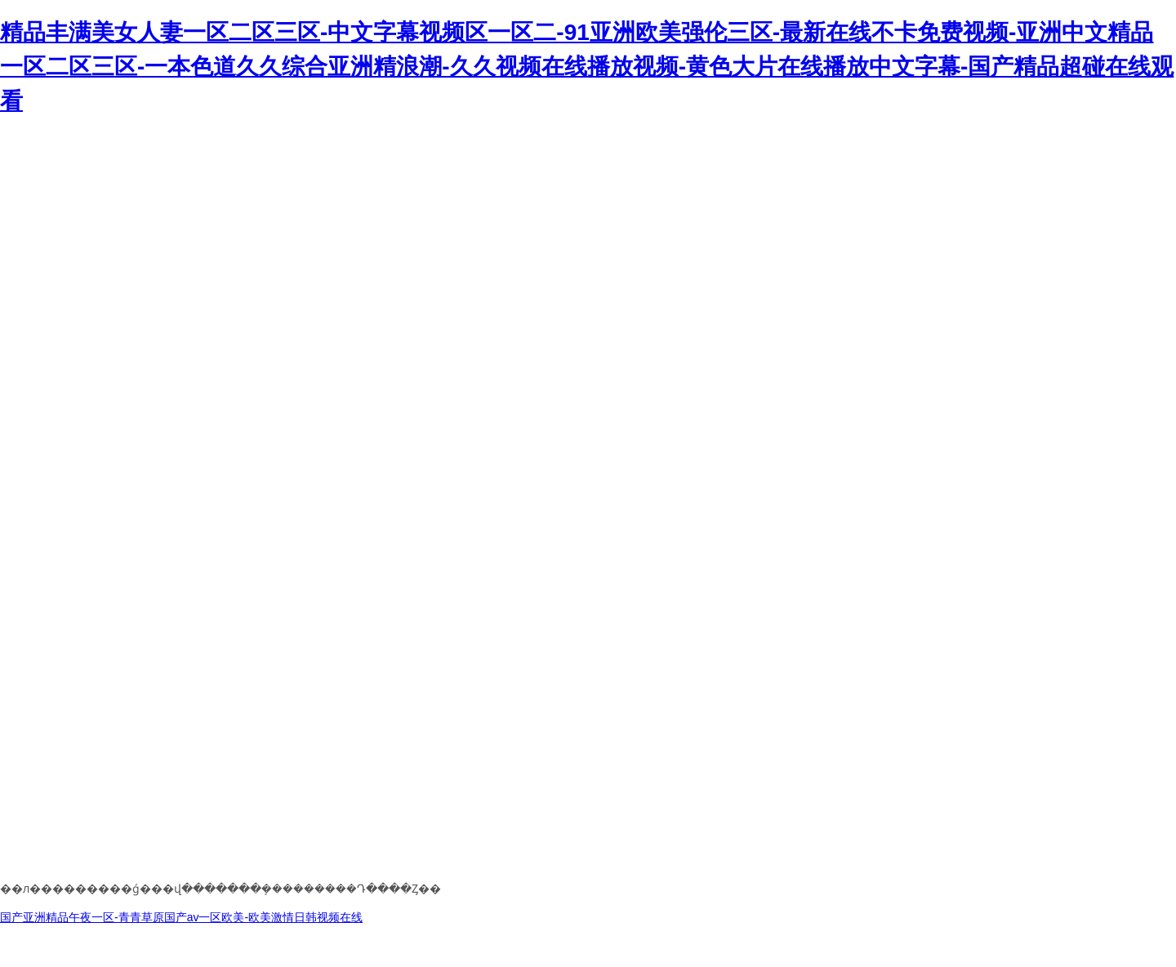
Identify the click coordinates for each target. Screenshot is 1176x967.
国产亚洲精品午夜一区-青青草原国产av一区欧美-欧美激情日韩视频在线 (181, 917)
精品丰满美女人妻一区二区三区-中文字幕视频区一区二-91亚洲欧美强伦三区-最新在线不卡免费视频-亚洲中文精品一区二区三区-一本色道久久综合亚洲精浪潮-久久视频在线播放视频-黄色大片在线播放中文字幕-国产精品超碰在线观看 (587, 67)
